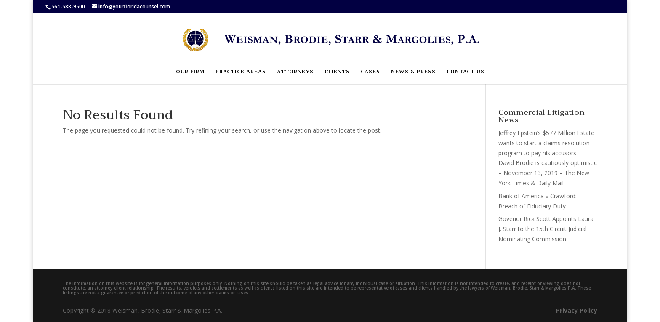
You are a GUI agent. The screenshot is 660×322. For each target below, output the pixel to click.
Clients (337, 72)
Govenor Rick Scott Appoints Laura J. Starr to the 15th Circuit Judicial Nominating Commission (545, 229)
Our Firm (190, 72)
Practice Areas (241, 72)
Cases (370, 72)
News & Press (413, 72)
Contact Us (465, 72)
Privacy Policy (576, 310)
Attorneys (295, 72)
